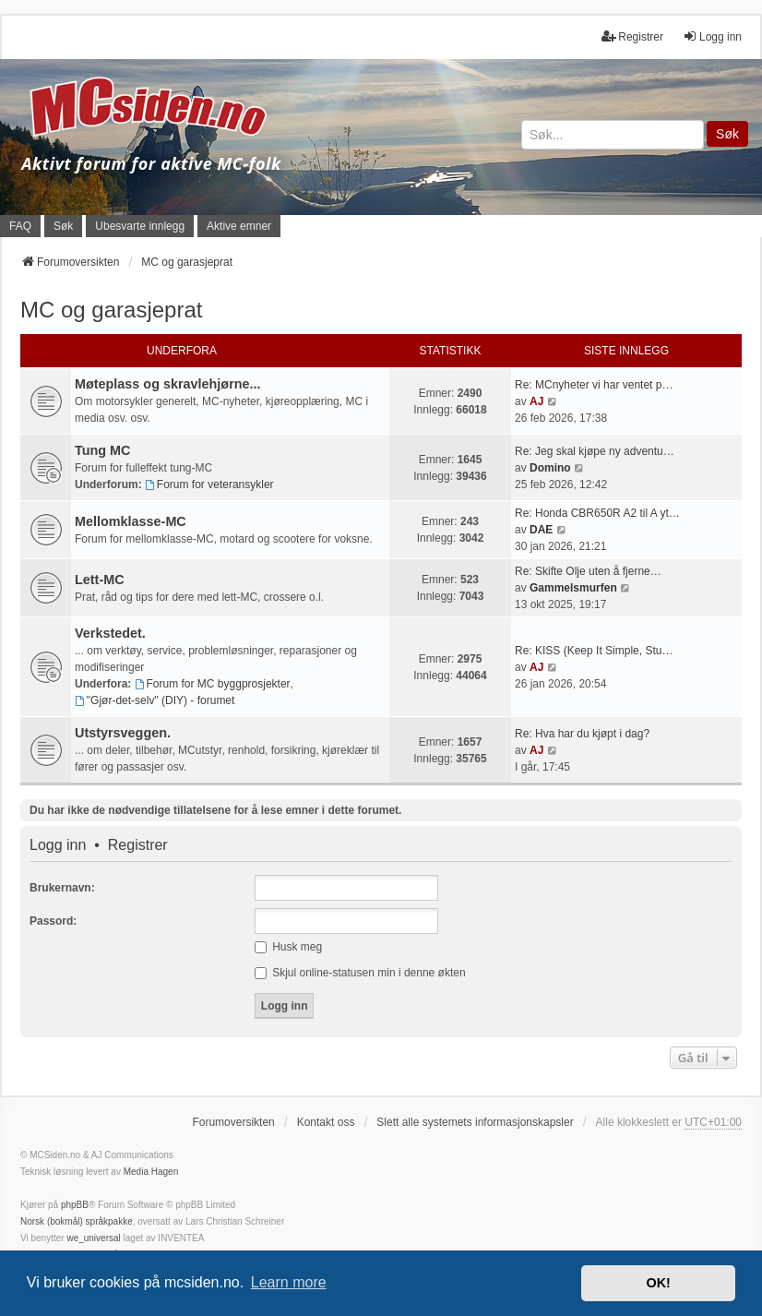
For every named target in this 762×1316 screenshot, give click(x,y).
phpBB (75, 1205)
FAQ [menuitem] (20, 226)
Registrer (138, 845)
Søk (727, 133)
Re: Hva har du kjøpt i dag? (582, 733)
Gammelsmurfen (573, 587)
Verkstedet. (110, 633)
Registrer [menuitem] (632, 36)
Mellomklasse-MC (130, 521)
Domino (550, 467)
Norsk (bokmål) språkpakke (76, 1221)
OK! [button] (658, 1282)
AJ (536, 401)
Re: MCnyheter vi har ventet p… (594, 384)
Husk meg (288, 946)
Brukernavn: (62, 887)
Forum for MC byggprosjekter (213, 683)
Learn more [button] (289, 1282)
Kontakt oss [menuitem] (326, 1122)
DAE (541, 529)
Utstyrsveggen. (123, 732)
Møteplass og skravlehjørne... (168, 384)
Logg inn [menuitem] (712, 36)
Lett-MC (100, 579)
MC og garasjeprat (111, 309)
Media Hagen (151, 1171)
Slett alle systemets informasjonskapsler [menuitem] (474, 1122)
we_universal (93, 1238)
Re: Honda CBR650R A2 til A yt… (597, 513)
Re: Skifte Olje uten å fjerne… (588, 571)
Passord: (53, 921)
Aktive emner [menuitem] (239, 226)
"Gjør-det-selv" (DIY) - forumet (154, 700)
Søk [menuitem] (63, 226)
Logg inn (58, 845)
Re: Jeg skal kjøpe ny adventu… (594, 451)
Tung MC (102, 450)
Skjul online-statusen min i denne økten (360, 972)
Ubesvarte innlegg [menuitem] (140, 226)
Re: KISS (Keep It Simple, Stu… (594, 650)
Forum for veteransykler (209, 484)
